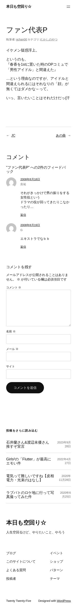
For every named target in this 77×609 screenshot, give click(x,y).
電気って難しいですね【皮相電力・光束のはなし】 (30, 478)
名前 (11, 331)
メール (12, 349)
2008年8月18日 (30, 179)
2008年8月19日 (30, 225)
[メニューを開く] (68, 6)
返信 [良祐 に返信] (23, 214)
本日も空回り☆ (18, 6)
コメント (13, 287)
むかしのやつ (48, 39)
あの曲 (61, 135)
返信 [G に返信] (23, 246)
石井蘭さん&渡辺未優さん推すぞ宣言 (27, 444)
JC (13, 135)
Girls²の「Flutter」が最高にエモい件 (28, 461)
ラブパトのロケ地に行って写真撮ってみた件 (30, 495)
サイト (10, 366)
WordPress (64, 600)
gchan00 (21, 39)
